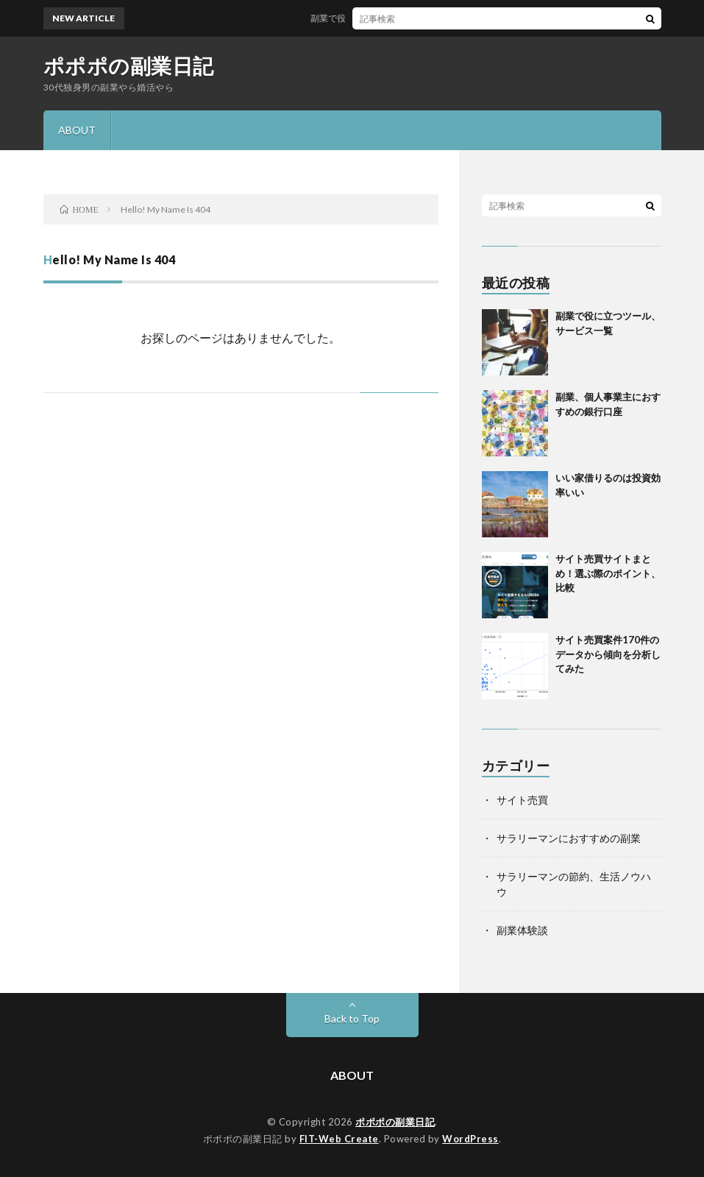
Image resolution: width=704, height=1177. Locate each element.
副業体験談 (522, 930)
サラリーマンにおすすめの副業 (569, 838)
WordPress (470, 1139)
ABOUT (77, 130)
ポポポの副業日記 (128, 65)
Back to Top (352, 1018)
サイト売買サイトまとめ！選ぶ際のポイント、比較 (608, 573)
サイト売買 (522, 799)
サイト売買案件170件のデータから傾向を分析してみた (608, 654)
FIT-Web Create (339, 1139)
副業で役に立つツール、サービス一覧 (391, 18)
